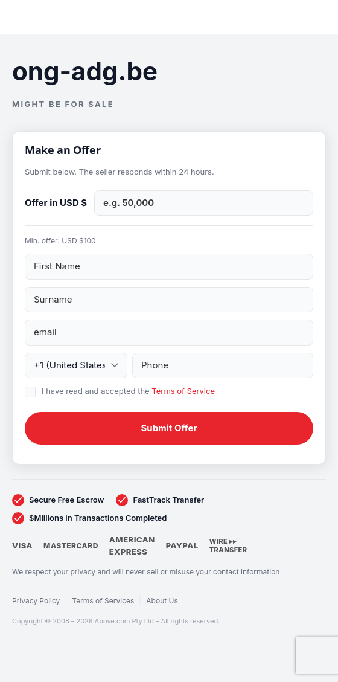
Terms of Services (103, 600)
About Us (161, 600)
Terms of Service (183, 391)
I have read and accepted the (128, 391)
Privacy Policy (36, 600)
